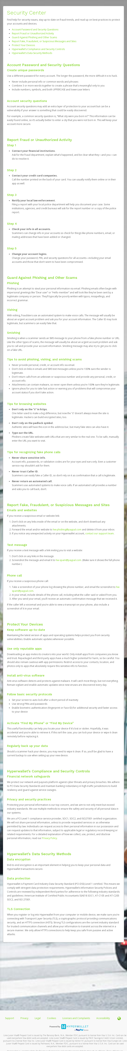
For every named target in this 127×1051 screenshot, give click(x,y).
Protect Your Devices (23, 45)
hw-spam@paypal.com (68, 560)
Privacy (24, 1018)
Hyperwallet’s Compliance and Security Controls (38, 49)
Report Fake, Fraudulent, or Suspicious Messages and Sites (44, 41)
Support (9, 1018)
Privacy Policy (49, 838)
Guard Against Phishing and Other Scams (34, 37)
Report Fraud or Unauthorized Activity (33, 33)
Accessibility (103, 1018)
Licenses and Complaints (76, 1018)
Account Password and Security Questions (35, 29)
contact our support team (99, 533)
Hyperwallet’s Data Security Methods (32, 53)
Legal (38, 1018)
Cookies (51, 1018)
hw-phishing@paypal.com (67, 529)
